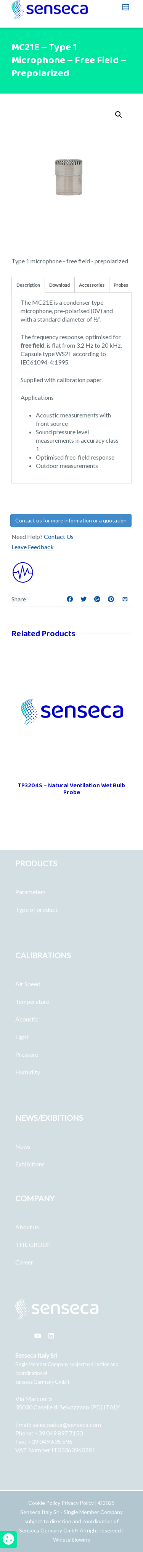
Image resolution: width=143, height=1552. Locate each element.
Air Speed (27, 983)
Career (24, 1262)
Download (59, 285)
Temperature (32, 1001)
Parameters (30, 891)
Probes (121, 285)
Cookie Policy (44, 1502)
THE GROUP (33, 1244)
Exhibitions (30, 1164)
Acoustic (27, 1019)
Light (22, 1036)
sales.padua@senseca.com (66, 1424)
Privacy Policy (77, 1502)
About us (27, 1226)
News (23, 1146)
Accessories (91, 285)
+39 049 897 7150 (58, 1433)
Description (28, 285)
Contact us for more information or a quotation (71, 520)
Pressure (26, 1054)
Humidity (27, 1072)
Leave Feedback (32, 546)
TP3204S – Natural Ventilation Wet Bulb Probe (71, 789)
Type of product (36, 909)
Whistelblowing (71, 1539)
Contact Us (59, 536)
